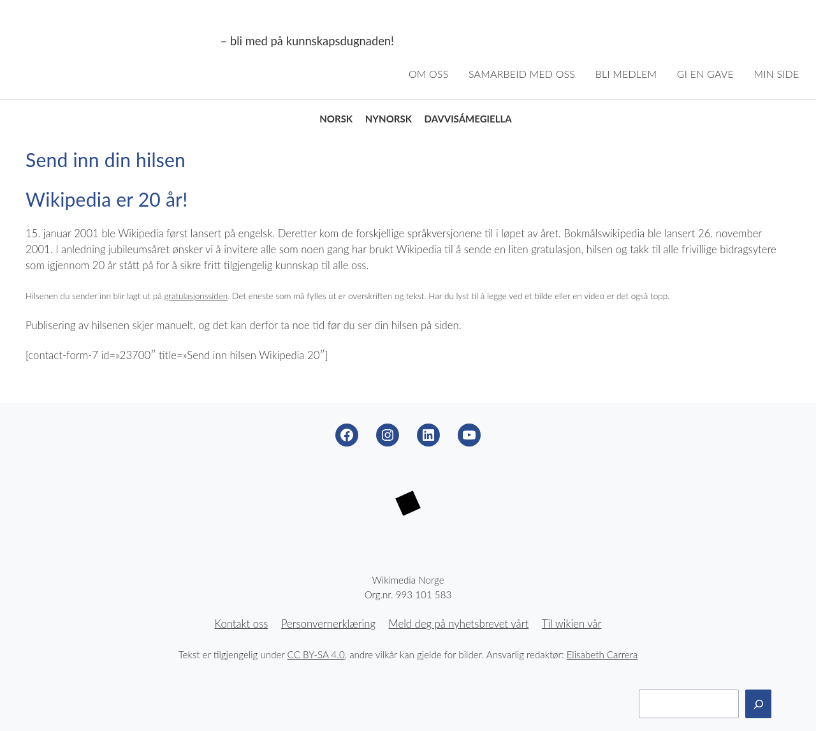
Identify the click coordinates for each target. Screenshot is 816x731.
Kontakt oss (241, 623)
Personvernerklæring (328, 623)
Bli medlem (626, 74)
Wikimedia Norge (116, 41)
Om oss (429, 74)
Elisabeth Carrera (602, 654)
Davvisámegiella (468, 118)
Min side (776, 74)
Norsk (336, 118)
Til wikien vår (572, 623)
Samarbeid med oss (522, 74)
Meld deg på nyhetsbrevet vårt (459, 623)
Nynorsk (388, 118)
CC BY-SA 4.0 (316, 654)
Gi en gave (705, 74)
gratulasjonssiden (196, 296)
